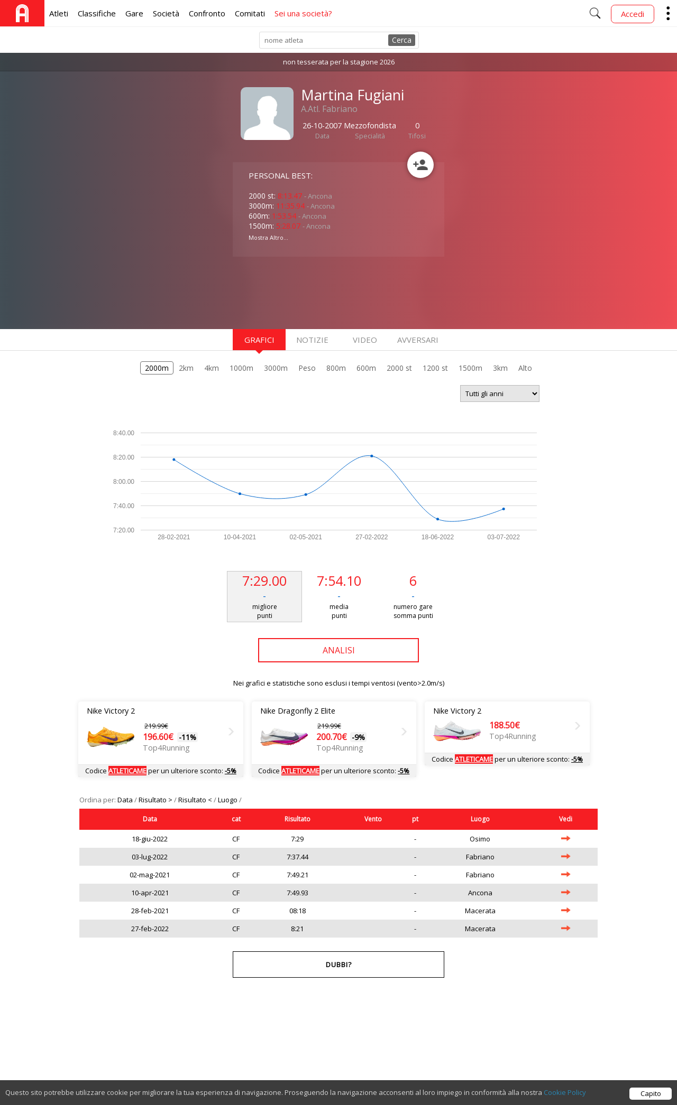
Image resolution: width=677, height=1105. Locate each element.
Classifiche (97, 13)
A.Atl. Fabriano (329, 109)
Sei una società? (303, 13)
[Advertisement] (317, 291)
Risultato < (196, 799)
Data (125, 799)
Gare (134, 13)
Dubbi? (339, 964)
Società (166, 13)
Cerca (401, 40)
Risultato (297, 818)
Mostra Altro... (268, 237)
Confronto (207, 13)
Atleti (58, 13)
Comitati (250, 13)
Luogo (228, 799)
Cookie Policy (565, 1098)
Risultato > (156, 799)
